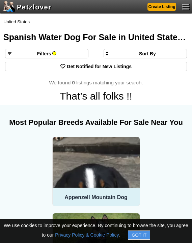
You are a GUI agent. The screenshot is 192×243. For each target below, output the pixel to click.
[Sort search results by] (145, 53)
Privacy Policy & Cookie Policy (86, 235)
